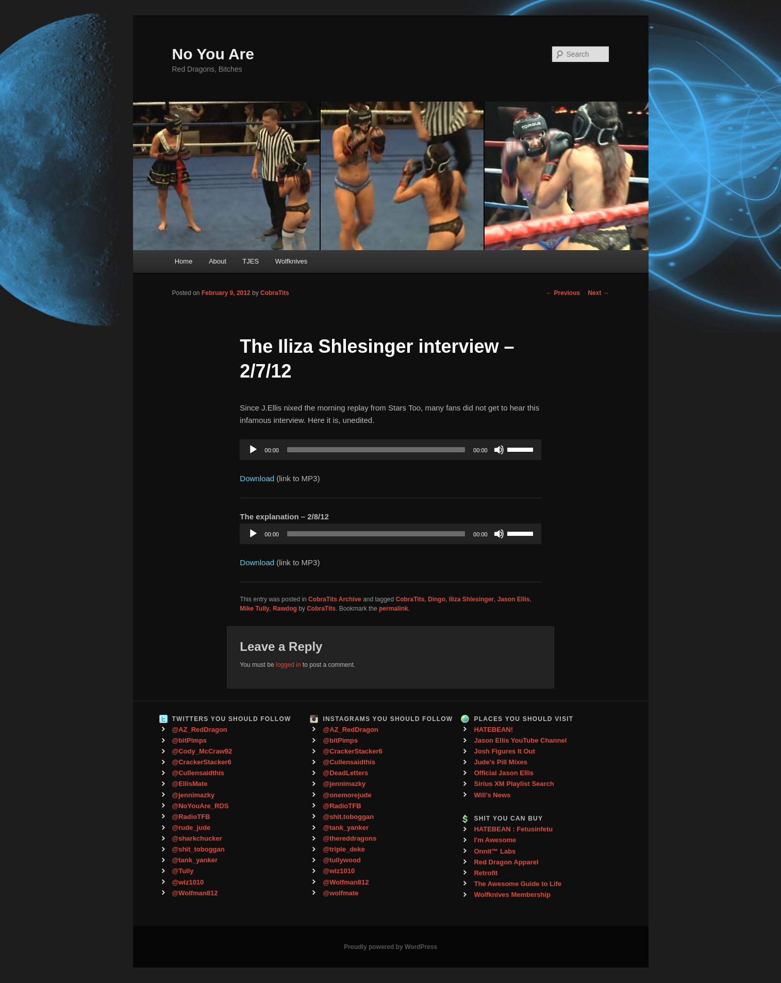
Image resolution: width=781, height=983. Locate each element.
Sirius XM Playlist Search (514, 784)
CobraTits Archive (334, 599)
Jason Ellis (513, 599)
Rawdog (285, 608)
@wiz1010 (188, 882)
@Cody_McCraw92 (202, 751)
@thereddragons (349, 838)
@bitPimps (189, 740)
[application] (390, 449)
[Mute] (499, 450)
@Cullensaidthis (198, 773)
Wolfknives (291, 261)
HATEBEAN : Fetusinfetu (513, 829)
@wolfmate (340, 893)
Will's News (492, 795)
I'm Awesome (495, 840)
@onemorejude (347, 795)
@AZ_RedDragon (199, 729)
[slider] (376, 449)
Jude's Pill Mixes (500, 762)
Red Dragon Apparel (506, 862)
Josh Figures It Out (504, 751)
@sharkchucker (197, 838)
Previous (563, 293)
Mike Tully (254, 608)
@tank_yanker (195, 860)
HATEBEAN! (493, 729)
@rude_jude (191, 827)
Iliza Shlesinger (471, 599)
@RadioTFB (191, 817)
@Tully (183, 871)
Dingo (436, 599)
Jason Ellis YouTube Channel (520, 740)
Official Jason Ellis (504, 773)
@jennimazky (193, 795)
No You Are (213, 53)
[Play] (253, 450)
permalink (393, 608)
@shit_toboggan (198, 849)
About (217, 261)
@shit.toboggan (348, 817)
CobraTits (274, 293)
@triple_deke (343, 849)
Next (598, 293)
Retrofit (485, 873)
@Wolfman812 (195, 893)
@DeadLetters (345, 773)
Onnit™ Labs (495, 851)
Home (184, 261)
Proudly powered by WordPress (390, 947)
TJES (250, 261)
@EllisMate (190, 784)
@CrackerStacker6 (201, 762)
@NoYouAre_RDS (200, 806)
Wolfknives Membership (512, 894)
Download (257, 478)
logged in (288, 664)
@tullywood (341, 860)
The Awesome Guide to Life (517, 884)
